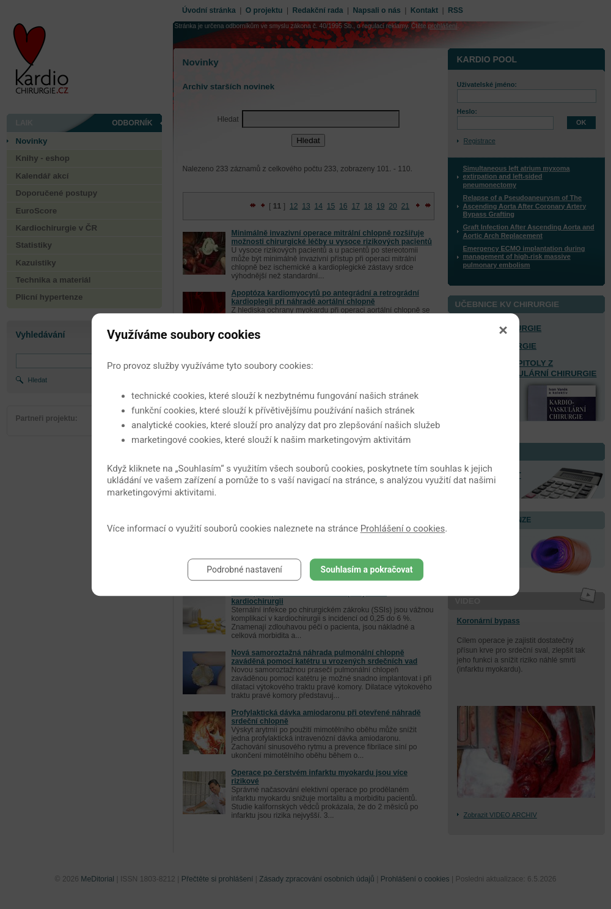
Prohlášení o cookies (402, 528)
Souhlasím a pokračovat (367, 569)
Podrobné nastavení (244, 569)
